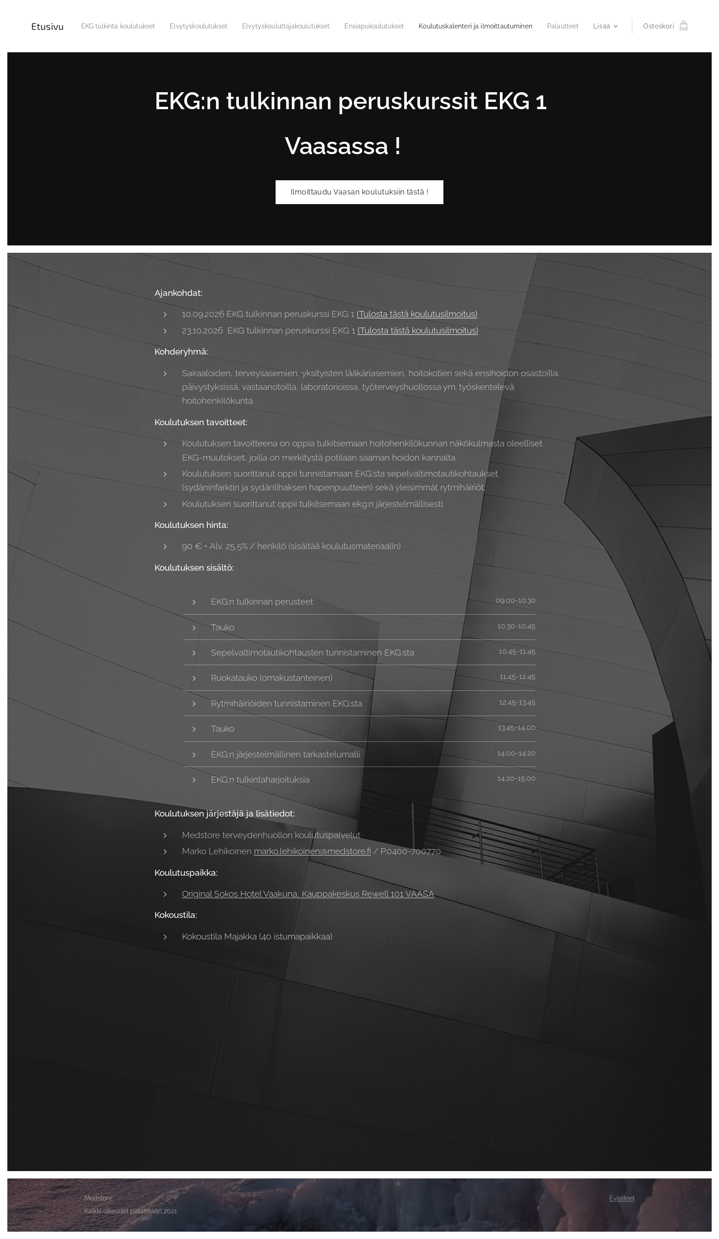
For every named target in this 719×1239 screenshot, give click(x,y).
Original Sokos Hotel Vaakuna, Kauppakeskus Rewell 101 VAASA (308, 894)
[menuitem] (139, 26)
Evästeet (622, 1198)
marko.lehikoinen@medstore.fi (312, 851)
